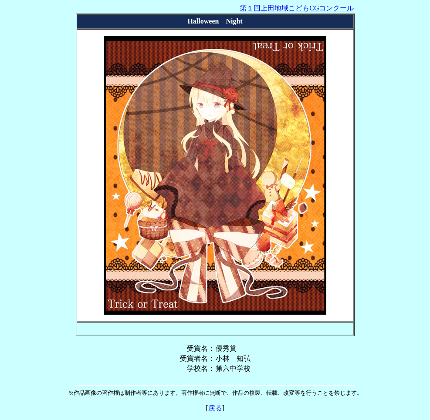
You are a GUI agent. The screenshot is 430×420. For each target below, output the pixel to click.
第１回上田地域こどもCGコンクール (297, 8)
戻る (215, 408)
